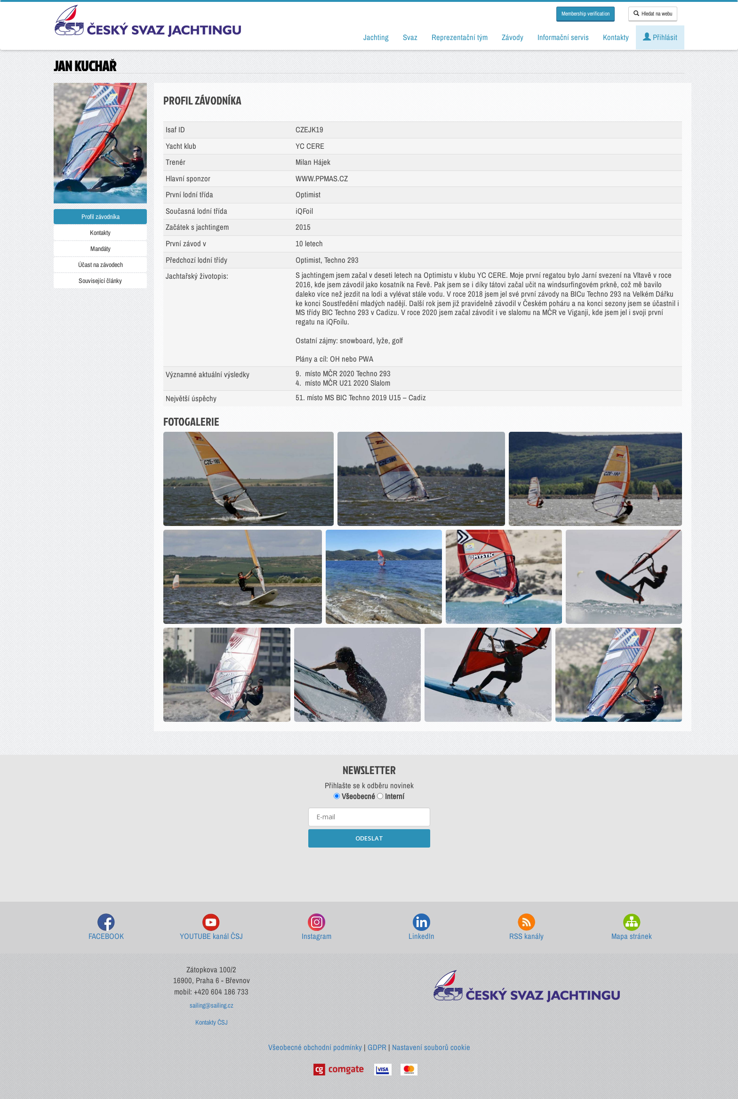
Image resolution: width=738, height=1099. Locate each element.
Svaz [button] (410, 37)
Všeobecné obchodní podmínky (315, 1047)
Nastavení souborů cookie (431, 1047)
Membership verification (586, 13)
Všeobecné (354, 796)
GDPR (377, 1047)
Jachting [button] (376, 37)
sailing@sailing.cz (211, 1005)
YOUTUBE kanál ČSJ (211, 927)
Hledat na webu (653, 13)
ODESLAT (369, 838)
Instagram (316, 927)
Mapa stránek (631, 927)
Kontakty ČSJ (211, 1022)
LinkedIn (421, 927)
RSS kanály (526, 927)
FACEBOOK (106, 927)
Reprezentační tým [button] (460, 37)
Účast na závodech (100, 264)
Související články (100, 280)
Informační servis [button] (563, 37)
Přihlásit (660, 37)
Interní (390, 796)
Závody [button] (512, 37)
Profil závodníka (100, 216)
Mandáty (100, 248)
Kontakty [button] (616, 37)
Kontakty (100, 232)
